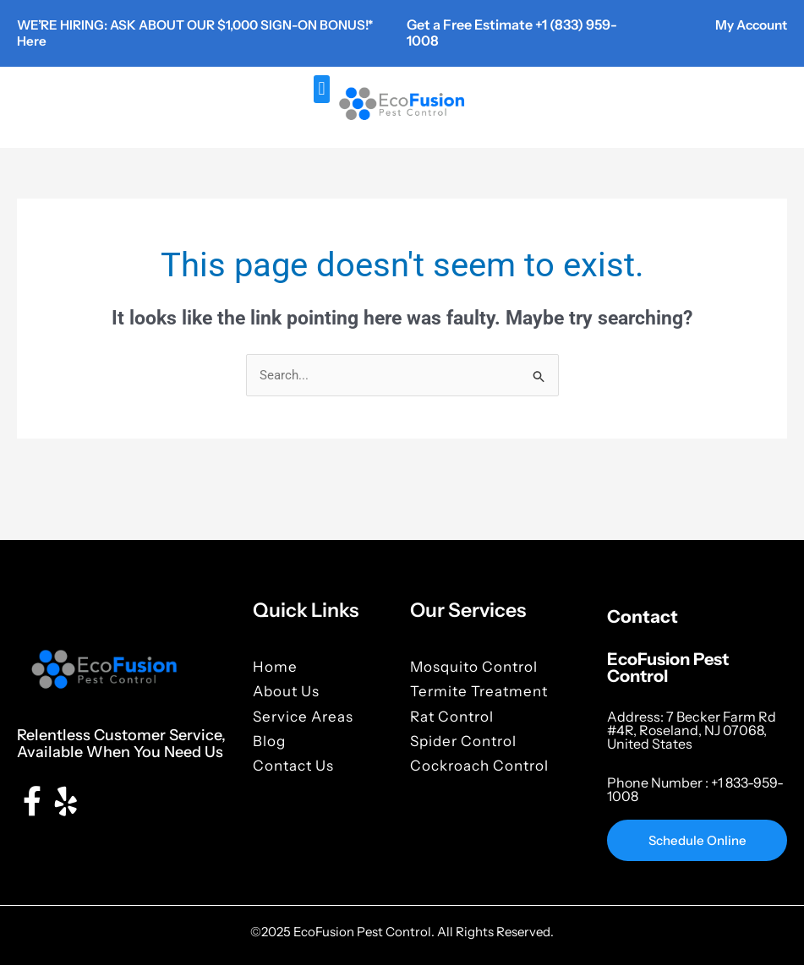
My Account (747, 24)
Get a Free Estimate (471, 24)
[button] (322, 88)
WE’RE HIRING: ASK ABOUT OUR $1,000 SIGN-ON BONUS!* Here (174, 32)
